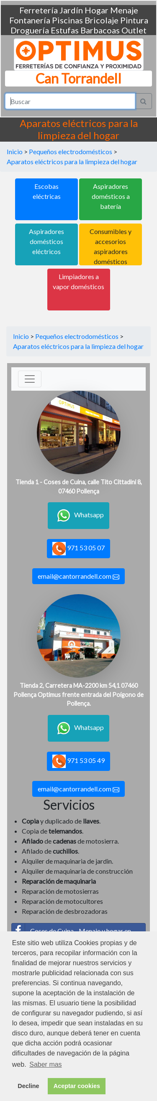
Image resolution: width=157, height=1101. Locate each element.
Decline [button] (28, 1086)
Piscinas (67, 20)
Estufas (65, 30)
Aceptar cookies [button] (77, 1086)
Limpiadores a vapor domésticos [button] (78, 281)
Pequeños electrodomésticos (70, 151)
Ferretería (38, 10)
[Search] (70, 101)
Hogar (96, 10)
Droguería (29, 30)
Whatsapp (78, 515)
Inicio (15, 151)
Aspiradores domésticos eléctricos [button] (46, 241)
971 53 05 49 (78, 761)
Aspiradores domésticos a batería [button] (111, 196)
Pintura (134, 20)
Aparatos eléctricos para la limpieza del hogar (72, 161)
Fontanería (29, 20)
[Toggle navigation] (29, 379)
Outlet (134, 30)
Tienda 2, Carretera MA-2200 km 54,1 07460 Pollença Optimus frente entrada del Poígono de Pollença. (78, 694)
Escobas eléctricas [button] (47, 191)
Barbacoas (100, 30)
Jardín (71, 10)
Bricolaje (101, 20)
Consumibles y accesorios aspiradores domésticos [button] (110, 246)
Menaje (124, 10)
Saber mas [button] (45, 1064)
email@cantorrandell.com (78, 576)
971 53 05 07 (78, 548)
